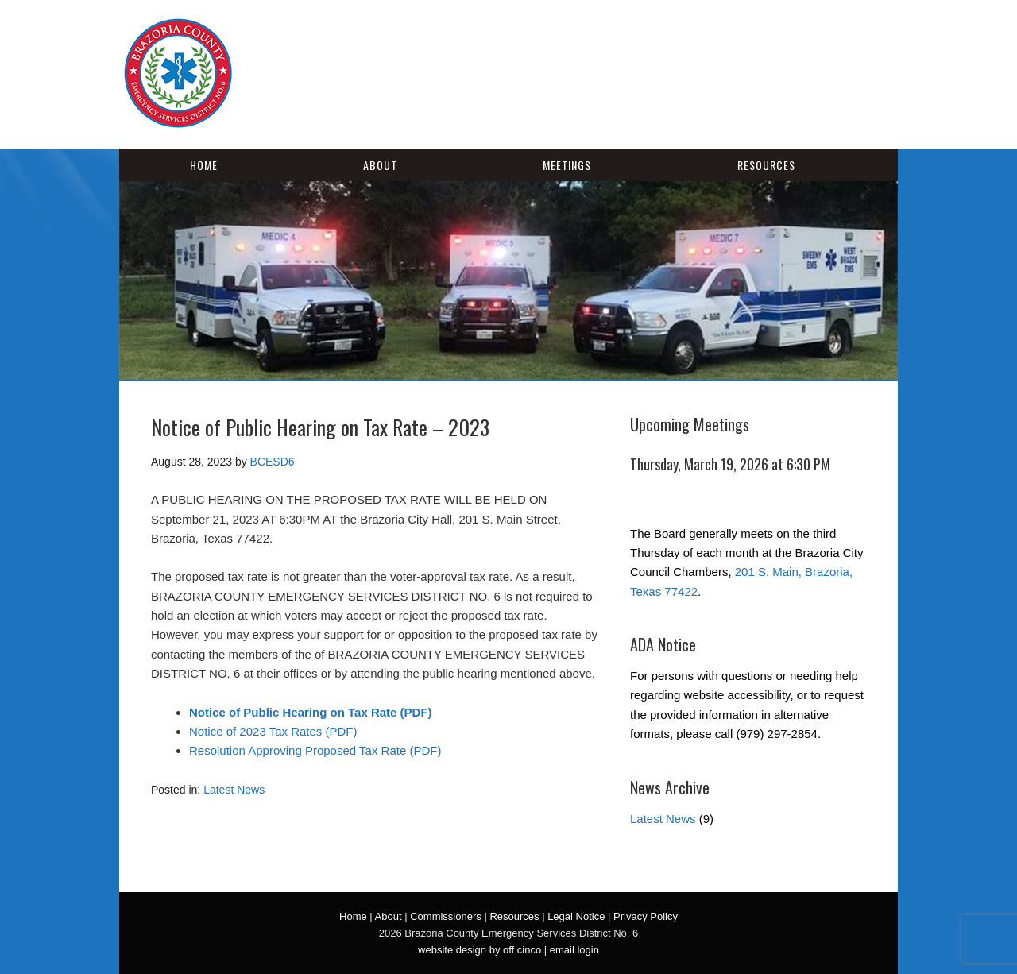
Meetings (567, 165)
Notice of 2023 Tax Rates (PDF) (273, 731)
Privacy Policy (645, 916)
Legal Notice (576, 916)
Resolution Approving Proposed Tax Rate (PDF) (315, 750)
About (380, 165)
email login (574, 950)
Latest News (234, 789)
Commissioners (445, 916)
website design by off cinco (479, 950)
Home (204, 165)
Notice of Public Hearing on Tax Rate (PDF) (310, 712)
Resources (766, 165)
